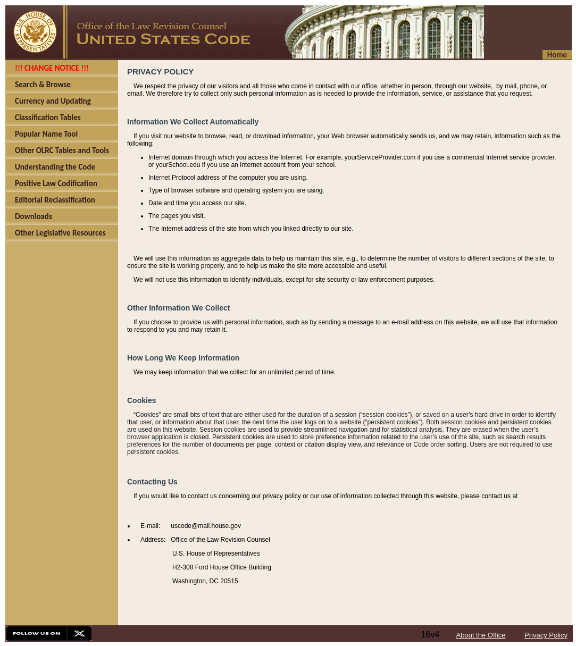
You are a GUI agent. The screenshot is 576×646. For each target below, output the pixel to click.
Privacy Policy (545, 635)
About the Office (481, 635)
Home (557, 55)
